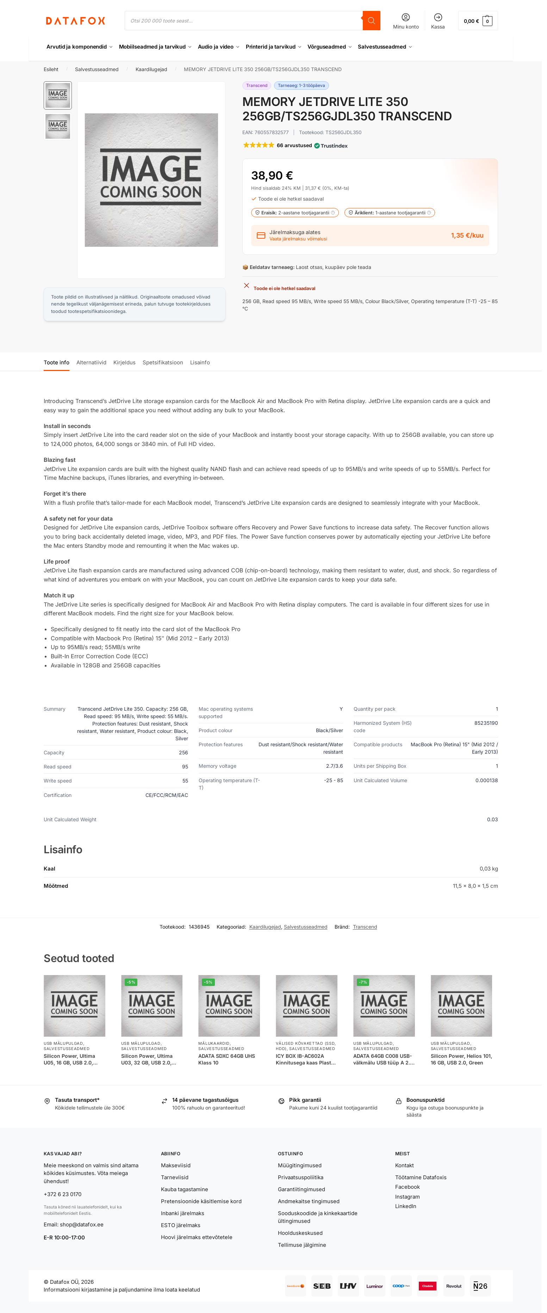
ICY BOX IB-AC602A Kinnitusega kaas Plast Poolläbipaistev (303, 1059)
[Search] (371, 20)
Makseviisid (176, 1165)
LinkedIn (405, 1206)
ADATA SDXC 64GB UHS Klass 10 (226, 1059)
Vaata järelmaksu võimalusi (298, 238)
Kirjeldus (124, 362)
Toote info (56, 362)
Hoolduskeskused (300, 1233)
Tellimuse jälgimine (302, 1245)
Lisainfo (200, 362)
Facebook (407, 1186)
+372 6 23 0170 (62, 1194)
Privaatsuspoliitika (300, 1177)
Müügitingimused (300, 1165)
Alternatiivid (91, 362)
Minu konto (406, 21)
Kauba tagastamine (184, 1189)
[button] (478, 20)
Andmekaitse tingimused (309, 1201)
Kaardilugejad (151, 69)
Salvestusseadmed (97, 69)
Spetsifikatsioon (163, 362)
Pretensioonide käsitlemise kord (201, 1201)
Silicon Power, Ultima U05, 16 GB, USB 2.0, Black (69, 1059)
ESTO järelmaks (180, 1225)
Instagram (407, 1196)
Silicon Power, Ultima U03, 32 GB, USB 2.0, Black (147, 1059)
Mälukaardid (214, 1043)
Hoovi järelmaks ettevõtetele (196, 1237)
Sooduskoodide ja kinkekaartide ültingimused (318, 1217)
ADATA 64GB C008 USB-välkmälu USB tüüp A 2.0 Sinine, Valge (383, 1059)
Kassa (438, 21)
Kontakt (404, 1165)
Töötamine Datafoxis (421, 1177)
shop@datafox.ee (82, 1224)
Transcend (365, 927)
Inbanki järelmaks (182, 1213)
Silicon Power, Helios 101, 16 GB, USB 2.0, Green (461, 1059)
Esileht (51, 69)
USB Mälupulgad (63, 1043)
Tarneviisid (174, 1177)
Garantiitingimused (301, 1189)
